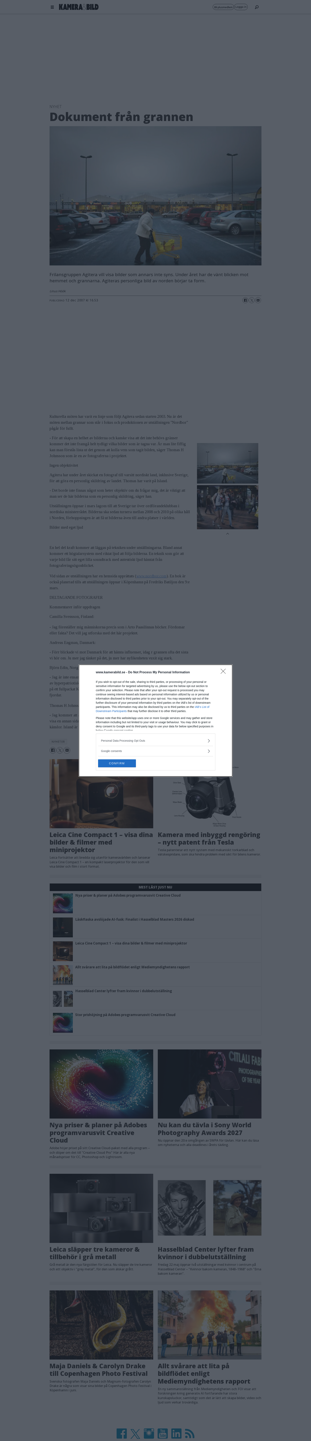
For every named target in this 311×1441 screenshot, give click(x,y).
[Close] (224, 672)
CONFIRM (117, 763)
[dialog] (155, 720)
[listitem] (155, 741)
